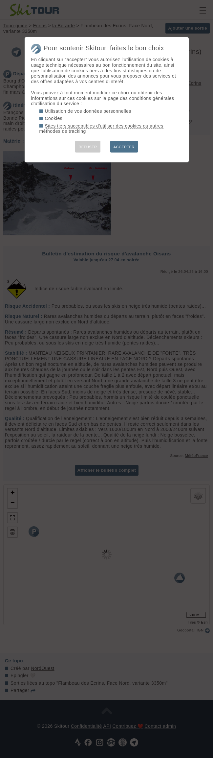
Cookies (54, 118)
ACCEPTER (124, 147)
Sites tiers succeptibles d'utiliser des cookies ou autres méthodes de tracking (101, 128)
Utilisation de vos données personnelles (88, 111)
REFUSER (87, 147)
